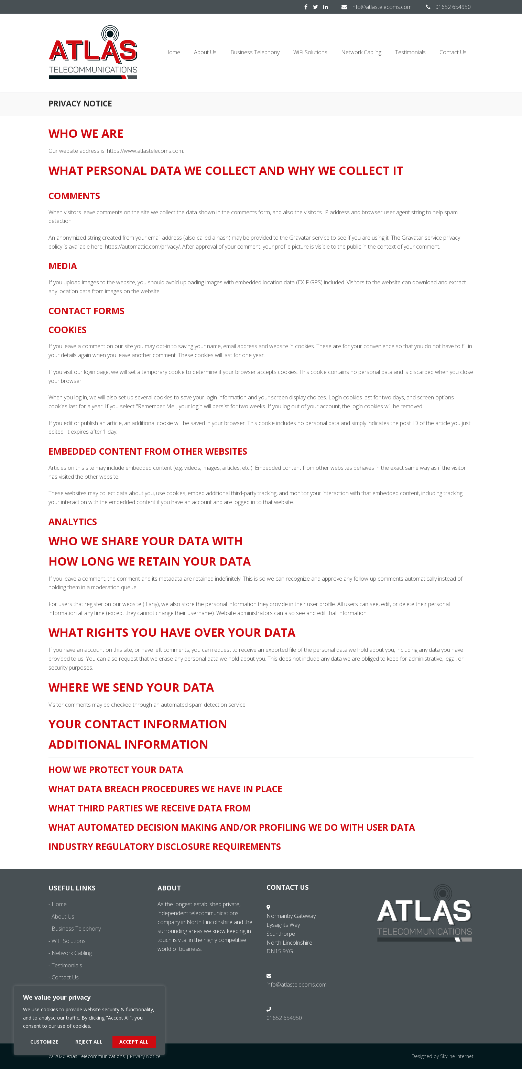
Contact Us (65, 977)
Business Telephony (76, 928)
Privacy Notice (145, 1056)
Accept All (134, 1041)
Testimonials (67, 965)
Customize (44, 1041)
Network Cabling (72, 953)
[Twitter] (315, 7)
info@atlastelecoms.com (375, 6)
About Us (63, 916)
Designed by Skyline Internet (443, 1056)
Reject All (88, 1041)
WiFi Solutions (69, 941)
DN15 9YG (280, 951)
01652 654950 (447, 6)
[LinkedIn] (325, 7)
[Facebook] (306, 7)
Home (59, 904)
